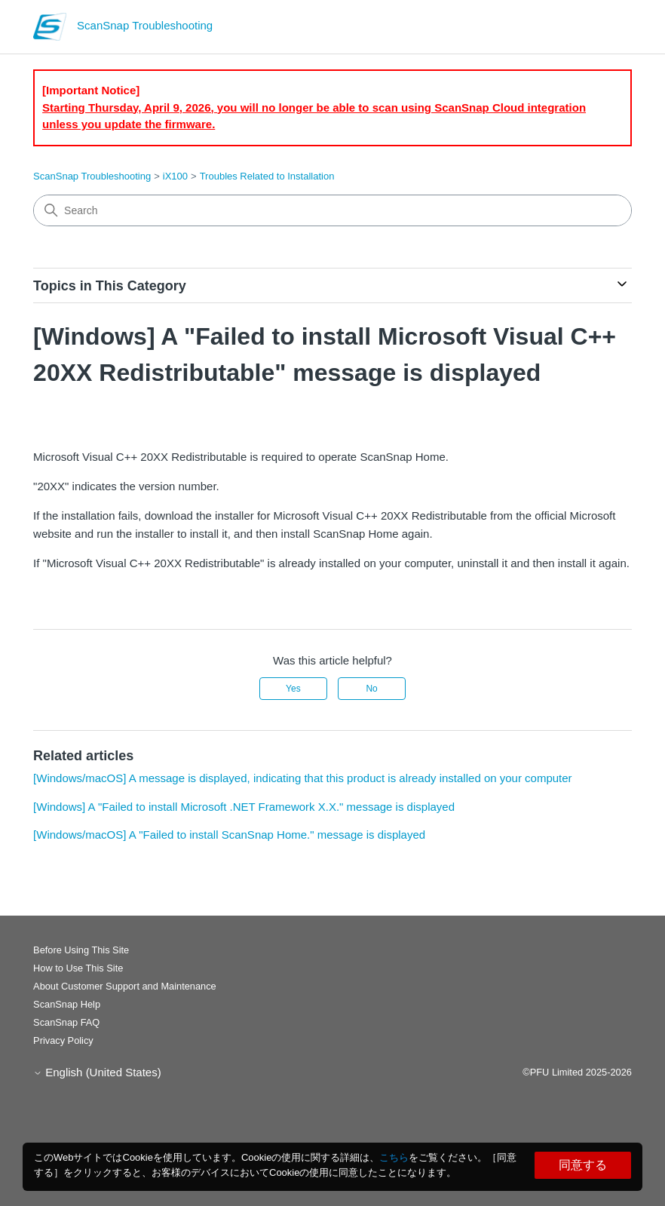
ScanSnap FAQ (66, 1022)
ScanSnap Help (66, 1004)
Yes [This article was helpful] (293, 688)
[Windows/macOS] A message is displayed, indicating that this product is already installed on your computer (302, 778)
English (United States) (97, 1072)
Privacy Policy (63, 1040)
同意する (583, 1164)
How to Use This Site (78, 968)
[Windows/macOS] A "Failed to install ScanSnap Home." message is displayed (229, 834)
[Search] (332, 210)
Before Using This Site (81, 950)
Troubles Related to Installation (267, 176)
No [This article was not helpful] (371, 688)
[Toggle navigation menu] (605, 30)
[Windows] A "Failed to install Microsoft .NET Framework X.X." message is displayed (244, 806)
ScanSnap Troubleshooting (92, 176)
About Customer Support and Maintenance (124, 986)
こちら (394, 1157)
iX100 (175, 176)
